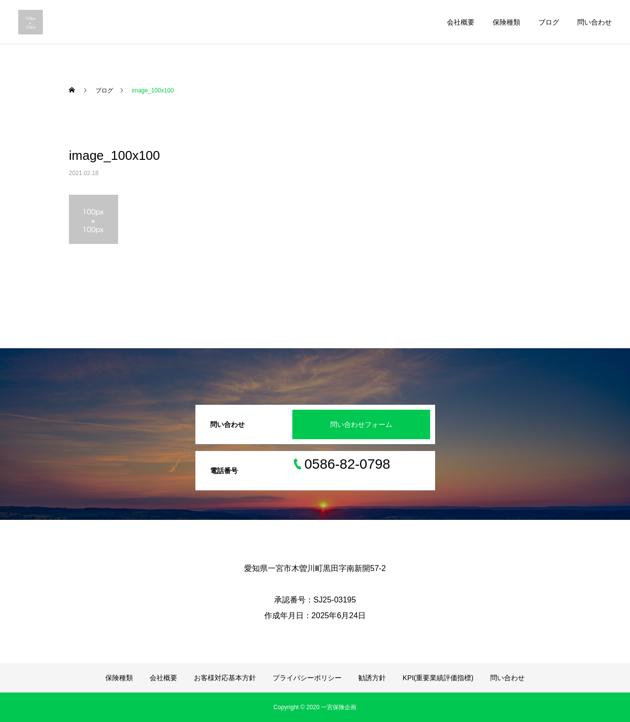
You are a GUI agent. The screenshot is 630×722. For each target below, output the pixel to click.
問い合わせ (594, 22)
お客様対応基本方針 (225, 678)
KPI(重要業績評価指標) (438, 678)
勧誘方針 (372, 678)
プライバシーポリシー (307, 678)
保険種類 (506, 22)
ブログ (548, 22)
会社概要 (460, 22)
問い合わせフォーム (361, 424)
